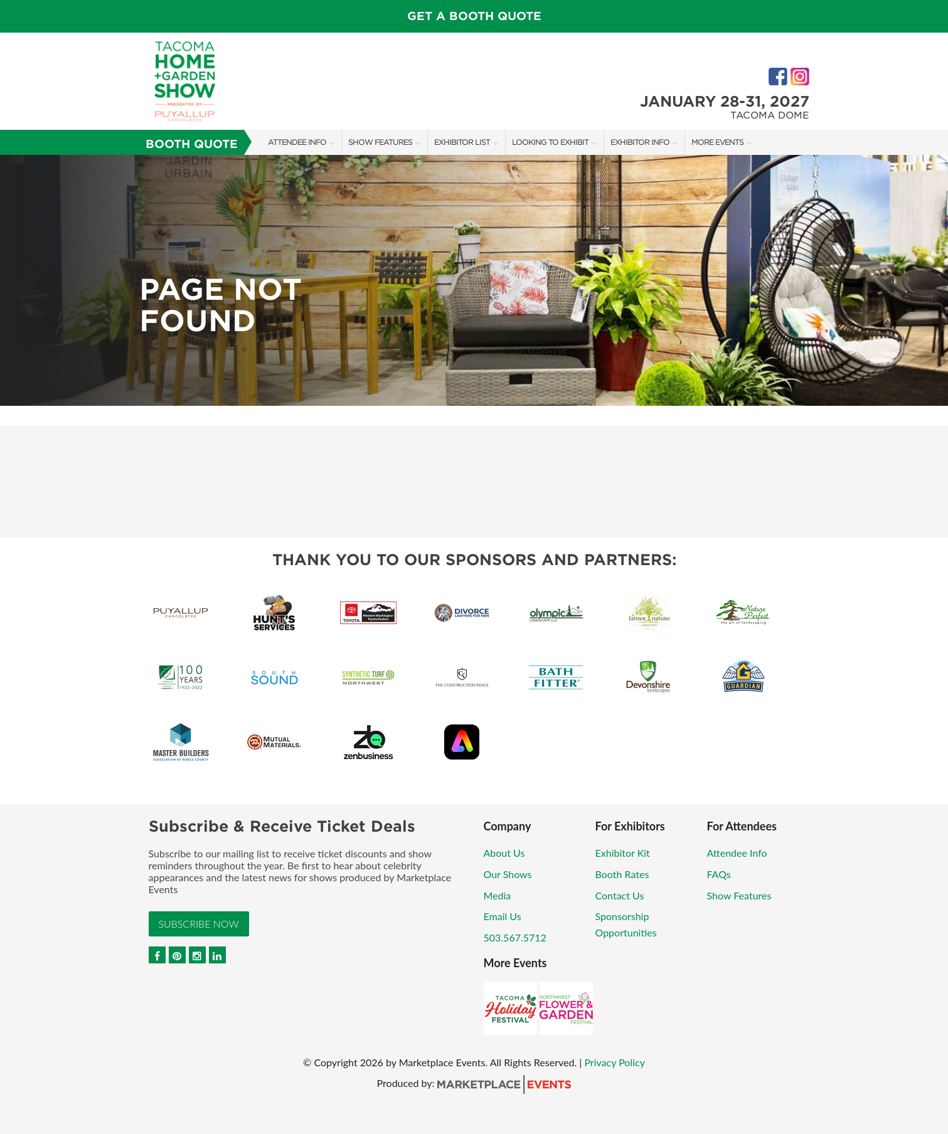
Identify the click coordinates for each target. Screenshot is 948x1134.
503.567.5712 (515, 937)
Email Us (502, 916)
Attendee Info (297, 142)
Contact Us (619, 895)
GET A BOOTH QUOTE (474, 16)
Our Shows (508, 874)
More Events (717, 142)
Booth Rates (622, 874)
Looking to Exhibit (550, 142)
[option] (474, 280)
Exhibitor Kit (622, 853)
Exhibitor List (462, 142)
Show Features (380, 142)
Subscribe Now (199, 924)
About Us (504, 853)
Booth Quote (192, 144)
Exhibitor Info (639, 142)
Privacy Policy (614, 1062)
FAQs (719, 874)
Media (497, 895)
